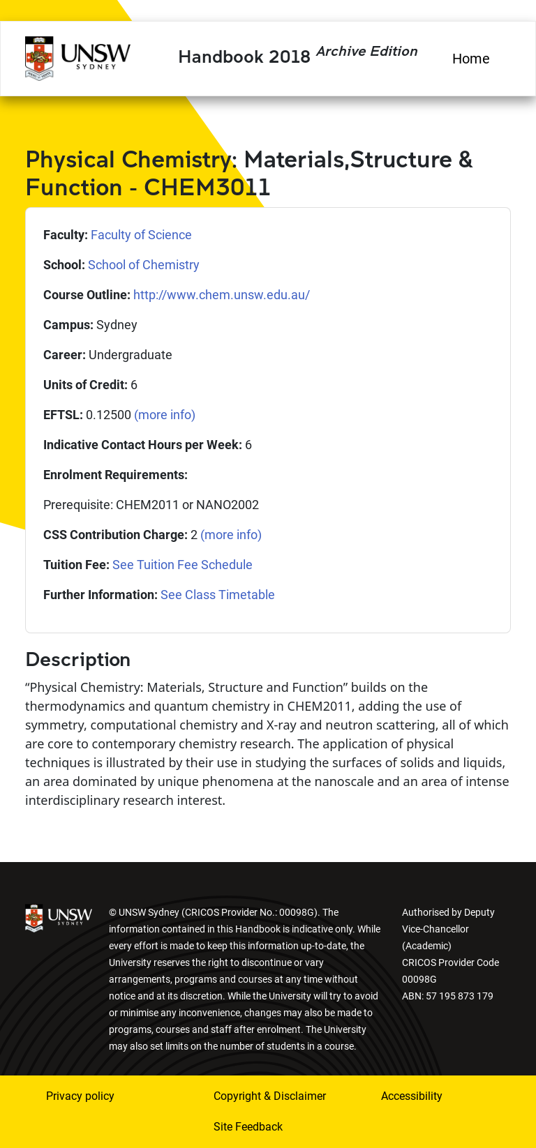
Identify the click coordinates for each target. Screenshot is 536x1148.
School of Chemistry (144, 264)
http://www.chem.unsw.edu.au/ (221, 294)
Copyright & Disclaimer (270, 1096)
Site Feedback (248, 1126)
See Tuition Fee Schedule (182, 564)
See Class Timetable (218, 594)
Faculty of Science (141, 234)
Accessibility (411, 1096)
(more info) (164, 414)
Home (471, 58)
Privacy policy (80, 1096)
